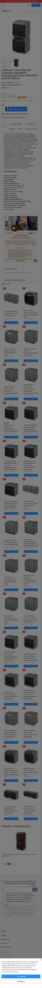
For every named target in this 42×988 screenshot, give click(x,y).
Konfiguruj (21, 981)
